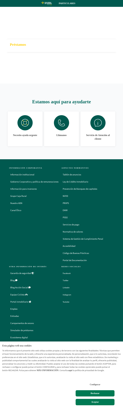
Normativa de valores (73, 231)
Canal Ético (15, 210)
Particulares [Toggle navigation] (69, 3)
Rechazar (95, 393)
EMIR (65, 210)
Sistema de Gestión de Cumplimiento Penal (83, 239)
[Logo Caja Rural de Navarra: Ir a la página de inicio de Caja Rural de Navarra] (46, 3)
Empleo (13, 309)
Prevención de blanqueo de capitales (80, 189)
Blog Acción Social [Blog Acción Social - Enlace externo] (20, 287)
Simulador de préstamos (21, 330)
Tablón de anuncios (72, 174)
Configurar (95, 384)
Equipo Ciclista (19, 294)
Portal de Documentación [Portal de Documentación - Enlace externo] (75, 260)
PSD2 (65, 217)
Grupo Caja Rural (18, 196)
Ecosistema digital (19, 337)
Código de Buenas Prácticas (76, 253)
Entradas (14, 316)
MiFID (65, 196)
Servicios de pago (71, 224)
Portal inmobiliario (20, 301)
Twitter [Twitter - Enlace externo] (66, 280)
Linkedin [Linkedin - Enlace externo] (67, 287)
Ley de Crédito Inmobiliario (75, 181)
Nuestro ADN (16, 203)
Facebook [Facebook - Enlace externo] (68, 273)
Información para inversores (23, 189)
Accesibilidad (69, 246)
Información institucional (22, 174)
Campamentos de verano (22, 323)
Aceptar (95, 402)
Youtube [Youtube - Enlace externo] (67, 301)
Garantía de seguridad (22, 273)
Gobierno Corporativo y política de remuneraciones (34, 181)
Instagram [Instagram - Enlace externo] (68, 294)
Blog (13, 280)
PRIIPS (66, 203)
